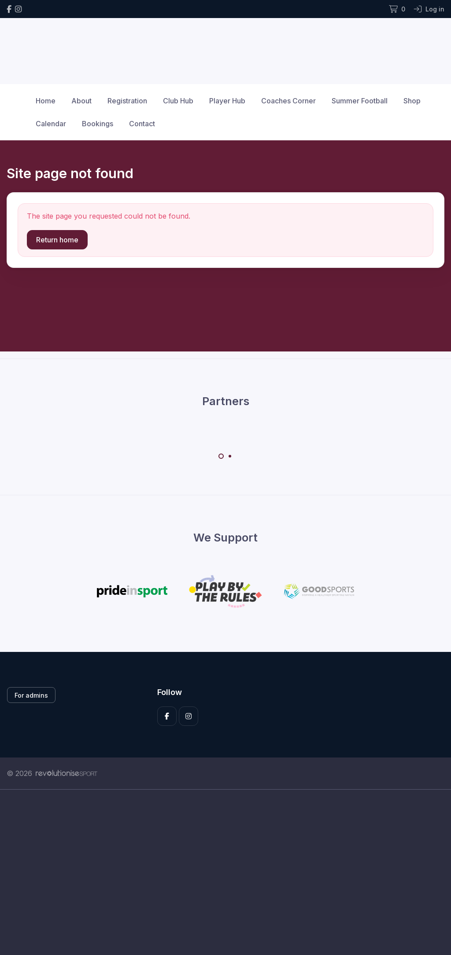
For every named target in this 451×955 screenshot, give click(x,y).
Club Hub (178, 100)
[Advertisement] (225, 872)
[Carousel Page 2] (230, 456)
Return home (57, 239)
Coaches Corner (288, 100)
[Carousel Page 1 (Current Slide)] (221, 456)
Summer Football (360, 100)
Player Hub (227, 100)
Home (45, 100)
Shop (412, 100)
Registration (127, 100)
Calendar (51, 123)
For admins (31, 695)
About (81, 100)
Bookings (97, 123)
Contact (142, 123)
